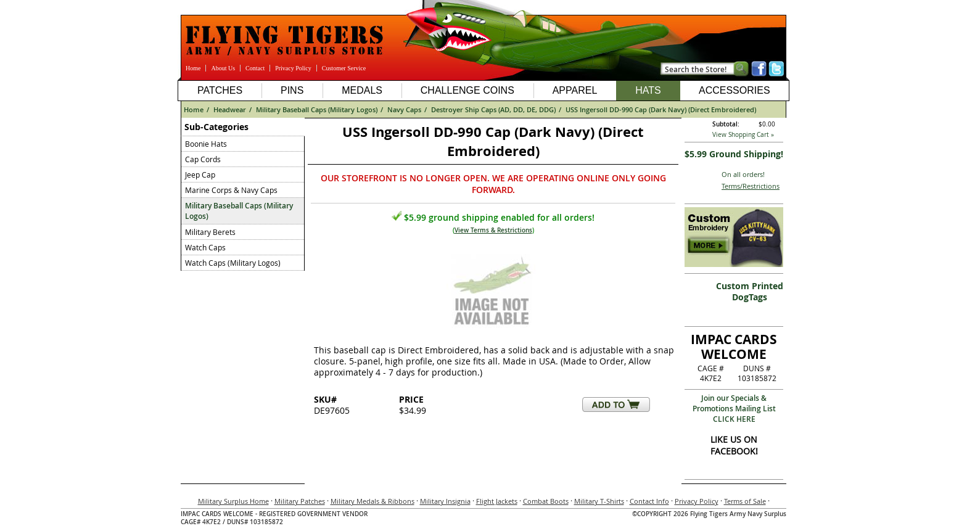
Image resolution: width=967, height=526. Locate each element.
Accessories (734, 90)
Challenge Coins (467, 90)
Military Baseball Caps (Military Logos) (316, 109)
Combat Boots (546, 501)
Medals (362, 90)
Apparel (575, 90)
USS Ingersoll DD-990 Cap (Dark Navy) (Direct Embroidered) (661, 109)
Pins (292, 90)
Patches (219, 90)
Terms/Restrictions (751, 186)
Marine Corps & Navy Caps (231, 190)
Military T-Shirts (599, 501)
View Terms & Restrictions (493, 230)
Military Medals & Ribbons (372, 501)
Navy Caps (404, 109)
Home (193, 68)
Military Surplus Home (233, 501)
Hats (647, 90)
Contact (255, 68)
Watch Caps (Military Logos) (233, 263)
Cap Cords (203, 159)
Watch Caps (205, 247)
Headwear (229, 109)
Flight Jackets (496, 501)
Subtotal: (725, 124)
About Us (223, 68)
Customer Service (344, 68)
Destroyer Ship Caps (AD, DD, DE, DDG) (493, 109)
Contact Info (649, 501)
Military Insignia (445, 501)
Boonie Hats (206, 144)
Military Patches (299, 501)
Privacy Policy (293, 68)
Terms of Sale (745, 501)
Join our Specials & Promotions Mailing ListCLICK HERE (734, 408)
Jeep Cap (200, 174)
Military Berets (210, 232)
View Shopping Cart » (743, 135)
